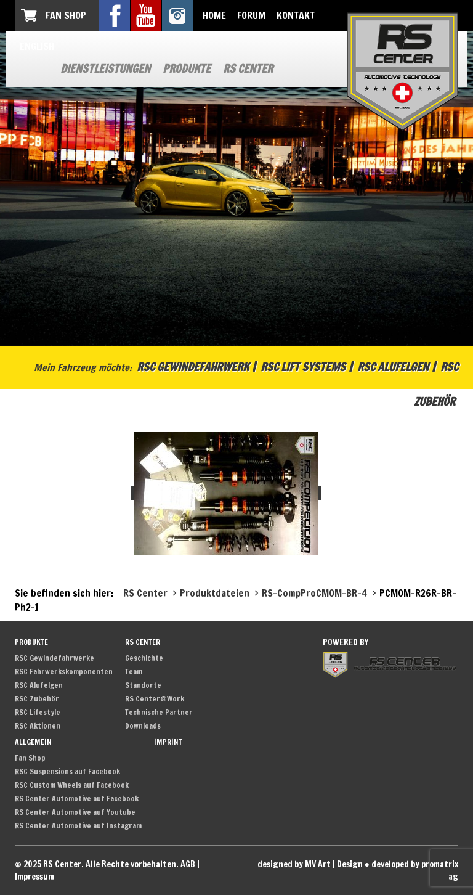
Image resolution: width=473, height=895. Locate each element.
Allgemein (33, 742)
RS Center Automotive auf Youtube (75, 812)
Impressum (34, 876)
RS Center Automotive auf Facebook (77, 798)
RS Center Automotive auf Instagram (78, 825)
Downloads (143, 726)
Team (133, 671)
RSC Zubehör (37, 698)
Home (214, 15)
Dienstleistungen (105, 68)
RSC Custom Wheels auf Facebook (72, 785)
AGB (187, 864)
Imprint (168, 742)
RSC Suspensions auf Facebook (67, 771)
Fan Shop (66, 15)
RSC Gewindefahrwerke (54, 658)
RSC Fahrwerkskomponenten (64, 671)
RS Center (248, 68)
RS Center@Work (154, 698)
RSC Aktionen (37, 726)
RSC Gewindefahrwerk (193, 367)
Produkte (187, 68)
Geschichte (144, 658)
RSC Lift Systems (303, 367)
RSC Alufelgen (393, 367)
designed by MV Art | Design (310, 864)
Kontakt (296, 15)
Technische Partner (159, 712)
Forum (251, 15)
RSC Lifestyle (37, 712)
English (37, 46)
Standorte (143, 685)
